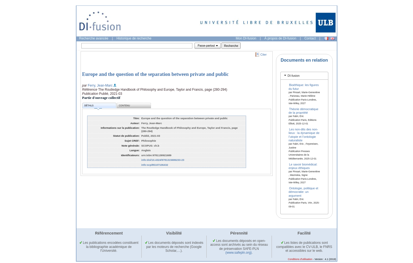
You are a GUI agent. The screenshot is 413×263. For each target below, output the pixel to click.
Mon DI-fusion (246, 38)
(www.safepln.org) (239, 253)
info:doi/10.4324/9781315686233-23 (162, 159)
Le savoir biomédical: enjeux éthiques (303, 165)
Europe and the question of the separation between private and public (155, 74)
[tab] (304, 76)
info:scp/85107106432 (154, 164)
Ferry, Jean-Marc (100, 85)
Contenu (124, 105)
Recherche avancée (94, 38)
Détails (93, 106)
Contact (310, 38)
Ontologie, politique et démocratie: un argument (303, 192)
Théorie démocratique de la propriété (303, 110)
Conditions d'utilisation (300, 259)
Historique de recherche (133, 38)
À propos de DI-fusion (280, 38)
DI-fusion (293, 75)
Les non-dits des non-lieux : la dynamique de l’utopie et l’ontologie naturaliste (304, 135)
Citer (263, 54)
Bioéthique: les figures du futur (304, 86)
